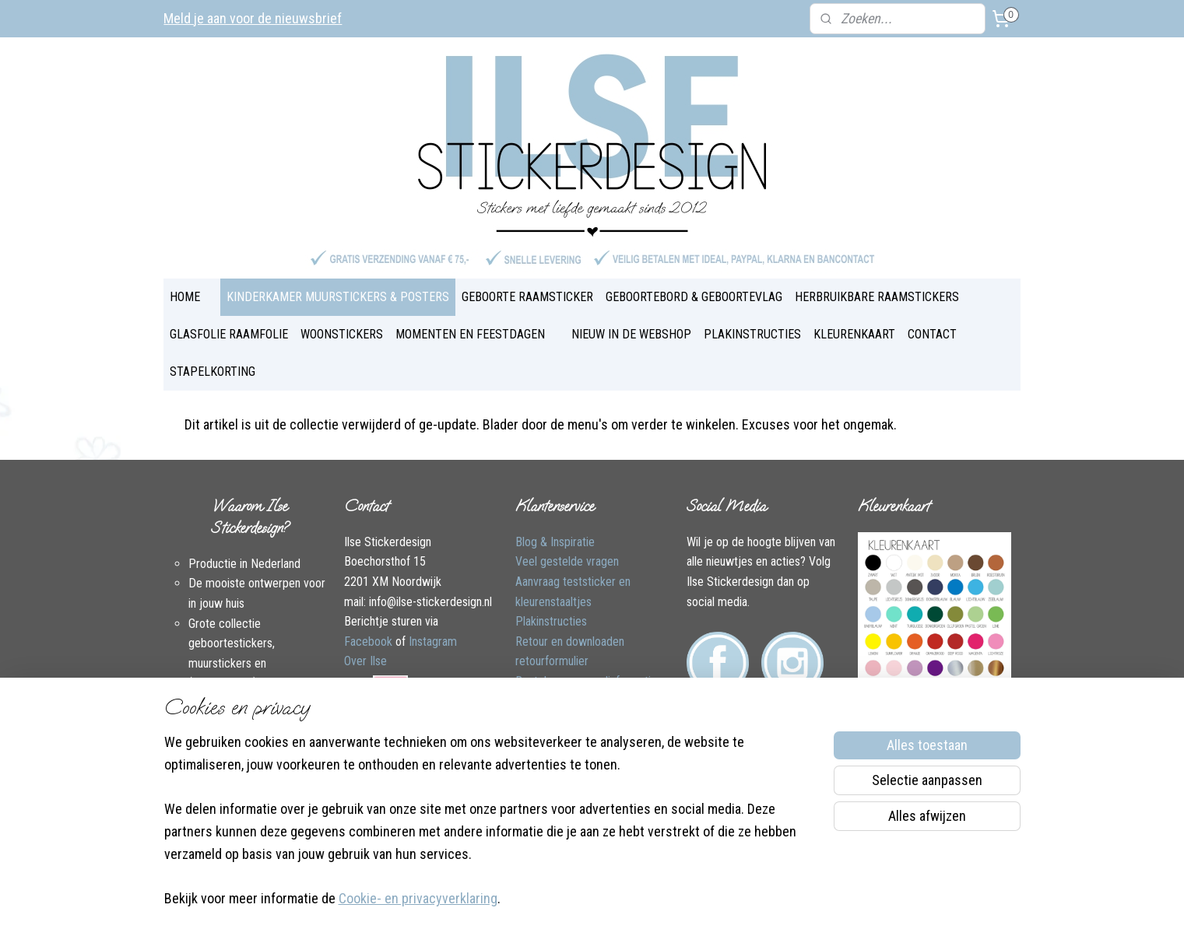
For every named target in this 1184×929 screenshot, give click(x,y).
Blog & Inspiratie (555, 542)
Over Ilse (365, 661)
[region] (489, 830)
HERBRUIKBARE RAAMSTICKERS (877, 296)
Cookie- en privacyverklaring (418, 899)
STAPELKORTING (212, 371)
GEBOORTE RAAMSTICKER (527, 296)
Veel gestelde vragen (567, 561)
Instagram (433, 641)
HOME (185, 296)
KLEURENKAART (854, 334)
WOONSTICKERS (341, 334)
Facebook (368, 641)
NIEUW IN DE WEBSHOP (631, 334)
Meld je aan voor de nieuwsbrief (252, 18)
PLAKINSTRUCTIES (752, 334)
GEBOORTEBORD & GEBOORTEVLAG (694, 296)
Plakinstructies (551, 621)
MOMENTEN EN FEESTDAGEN (470, 334)
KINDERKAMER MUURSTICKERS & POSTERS (338, 296)
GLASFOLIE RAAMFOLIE (229, 334)
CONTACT (932, 334)
